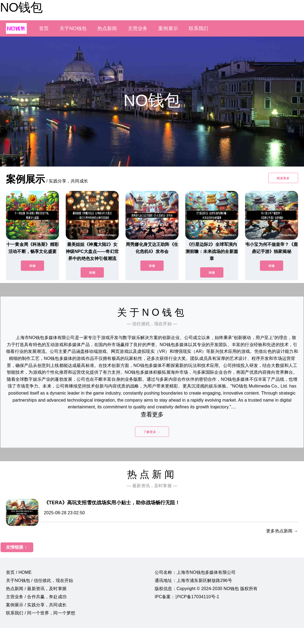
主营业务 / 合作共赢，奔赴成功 (36, 596)
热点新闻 (107, 28)
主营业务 (138, 28)
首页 (44, 28)
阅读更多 (283, 178)
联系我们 (199, 28)
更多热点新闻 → (282, 531)
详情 (32, 266)
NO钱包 (21, 7)
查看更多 (152, 414)
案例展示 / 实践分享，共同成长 (36, 605)
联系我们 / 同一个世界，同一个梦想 (40, 613)
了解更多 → (152, 432)
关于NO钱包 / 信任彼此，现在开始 (39, 580)
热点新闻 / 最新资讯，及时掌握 (36, 588)
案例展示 (168, 28)
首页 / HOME (19, 572)
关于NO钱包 (73, 28)
